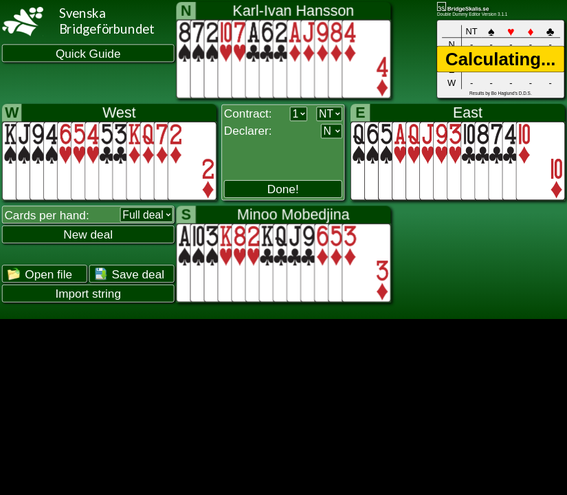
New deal (88, 234)
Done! (283, 189)
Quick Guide (88, 53)
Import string (88, 293)
